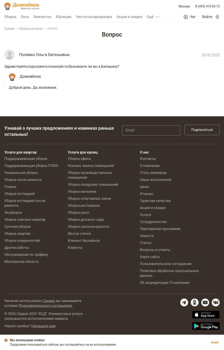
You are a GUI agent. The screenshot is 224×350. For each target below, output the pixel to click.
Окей (214, 342)
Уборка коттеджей (19, 194)
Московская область (21, 262)
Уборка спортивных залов (89, 198)
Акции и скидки (129, 17)
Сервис (49, 301)
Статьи (145, 243)
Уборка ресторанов (84, 205)
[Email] (151, 130)
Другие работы (16, 248)
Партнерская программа (160, 229)
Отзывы (146, 194)
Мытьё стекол (79, 234)
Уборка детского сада (86, 219)
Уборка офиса (79, 159)
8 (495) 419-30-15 (207, 6)
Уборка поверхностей (22, 241)
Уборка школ (78, 212)
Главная (9, 28)
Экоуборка (13, 212)
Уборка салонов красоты (88, 226)
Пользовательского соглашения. (46, 306)
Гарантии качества (155, 201)
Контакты (148, 159)
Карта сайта (149, 257)
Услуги (145, 215)
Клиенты (75, 248)
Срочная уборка (17, 226)
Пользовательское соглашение (165, 264)
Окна (25, 17)
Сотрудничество (153, 222)
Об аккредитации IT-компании (164, 283)
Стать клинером (153, 173)
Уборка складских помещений (93, 184)
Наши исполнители (155, 180)
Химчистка (42, 17)
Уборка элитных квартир (24, 219)
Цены (144, 187)
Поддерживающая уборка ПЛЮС (31, 166)
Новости (147, 236)
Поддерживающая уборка (25, 159)
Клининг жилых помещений (91, 166)
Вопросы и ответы (31, 28)
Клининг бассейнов (84, 241)
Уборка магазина (82, 191)
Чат (193, 17)
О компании (149, 166)
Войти (207, 17)
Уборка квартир (17, 234)
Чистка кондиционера (94, 17)
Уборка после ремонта (23, 180)
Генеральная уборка (21, 173)
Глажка (10, 187)
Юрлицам (63, 17)
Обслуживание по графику (26, 255)
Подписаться (202, 130)
